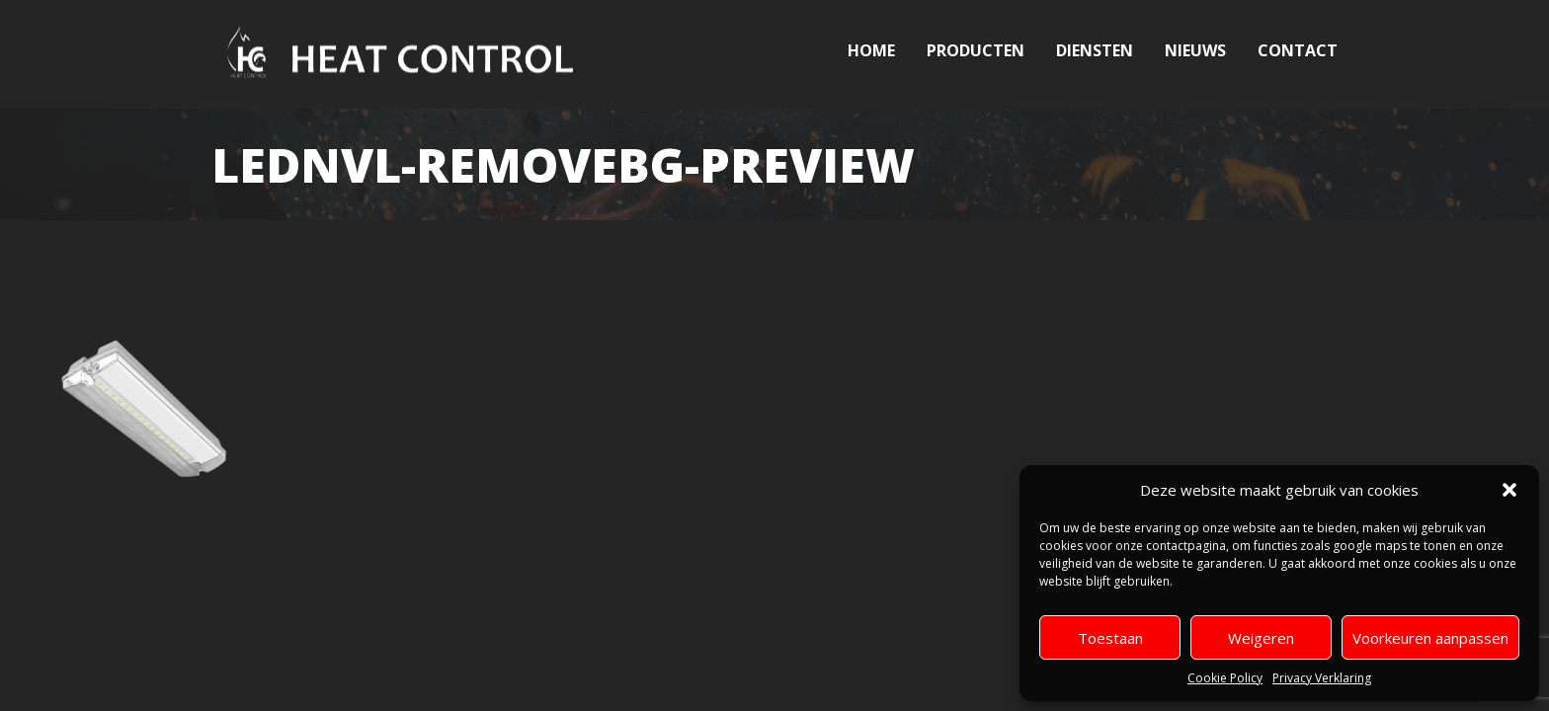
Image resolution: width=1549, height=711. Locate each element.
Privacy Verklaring (1321, 678)
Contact (1298, 50)
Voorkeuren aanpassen (1430, 638)
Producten (975, 50)
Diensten (1094, 50)
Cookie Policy (1225, 678)
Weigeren (1261, 638)
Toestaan (1110, 638)
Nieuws (1195, 50)
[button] (1509, 490)
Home (871, 50)
